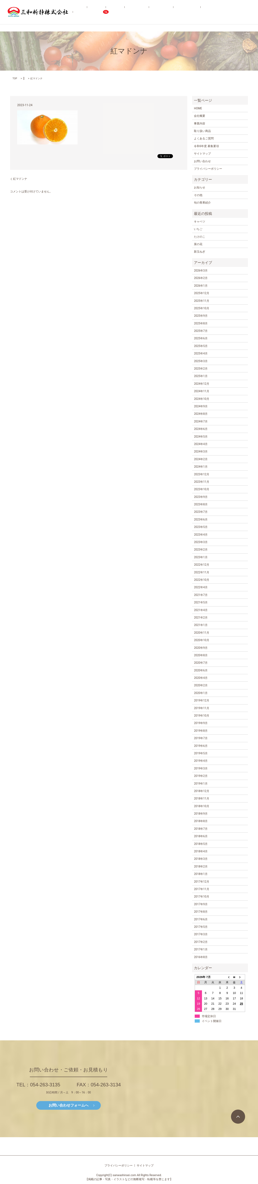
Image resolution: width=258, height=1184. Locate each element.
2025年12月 (201, 293)
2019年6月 (200, 745)
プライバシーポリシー (208, 168)
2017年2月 (200, 942)
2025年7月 (200, 330)
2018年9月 (200, 813)
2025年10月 (201, 308)
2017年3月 (200, 934)
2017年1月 (200, 949)
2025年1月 (200, 376)
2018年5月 (200, 843)
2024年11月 (201, 391)
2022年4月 (200, 587)
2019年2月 (200, 775)
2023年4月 (200, 534)
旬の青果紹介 (161, 12)
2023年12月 (201, 474)
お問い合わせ (229, 12)
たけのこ (199, 236)
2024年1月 (200, 466)
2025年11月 (201, 300)
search (247, 12)
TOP (14, 78)
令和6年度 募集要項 (206, 12)
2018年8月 (200, 821)
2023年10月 (201, 489)
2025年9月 (200, 315)
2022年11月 (201, 572)
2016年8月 (200, 957)
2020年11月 (201, 632)
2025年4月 (200, 353)
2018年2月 (200, 866)
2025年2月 (200, 368)
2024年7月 (200, 421)
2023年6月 (200, 519)
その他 (198, 195)
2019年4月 (200, 760)
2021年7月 (200, 595)
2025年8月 (200, 323)
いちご (198, 229)
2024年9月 (200, 406)
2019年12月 (201, 700)
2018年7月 (200, 828)
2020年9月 (200, 647)
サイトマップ (202, 153)
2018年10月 (201, 806)
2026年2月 (200, 278)
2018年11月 (201, 798)
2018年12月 (201, 791)
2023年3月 (200, 542)
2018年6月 (200, 836)
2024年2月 (200, 459)
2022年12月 (201, 564)
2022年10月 (201, 579)
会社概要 (114, 12)
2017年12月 (201, 881)
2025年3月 (200, 361)
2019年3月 (200, 768)
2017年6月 (200, 919)
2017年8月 (200, 911)
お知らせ (199, 187)
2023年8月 (200, 504)
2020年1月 (200, 693)
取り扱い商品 (143, 12)
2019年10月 (201, 715)
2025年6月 (200, 338)
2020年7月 (200, 662)
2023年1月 (200, 557)
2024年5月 (200, 436)
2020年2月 (200, 685)
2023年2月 (200, 549)
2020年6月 (200, 670)
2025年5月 (200, 346)
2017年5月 (200, 926)
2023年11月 (201, 481)
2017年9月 (200, 904)
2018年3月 (200, 858)
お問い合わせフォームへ (68, 1105)
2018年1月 (200, 874)
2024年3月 (200, 451)
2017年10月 (201, 896)
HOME (103, 12)
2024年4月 (200, 444)
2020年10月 (201, 640)
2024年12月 (201, 383)
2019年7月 (200, 738)
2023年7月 (200, 511)
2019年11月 (201, 708)
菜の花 (198, 244)
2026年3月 (200, 270)
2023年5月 (200, 527)
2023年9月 (200, 496)
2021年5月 (200, 602)
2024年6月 (200, 429)
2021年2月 (200, 617)
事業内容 (127, 12)
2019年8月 (200, 730)
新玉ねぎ (199, 251)
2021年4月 (200, 610)
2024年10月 (201, 398)
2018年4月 (200, 851)
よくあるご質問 (182, 12)
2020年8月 (200, 655)
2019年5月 (200, 753)
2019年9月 (200, 723)
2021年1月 (200, 625)
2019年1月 (200, 783)
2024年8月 (200, 413)
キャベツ (199, 221)
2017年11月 (201, 889)
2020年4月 (200, 677)
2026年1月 (200, 285)
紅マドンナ (20, 178)
